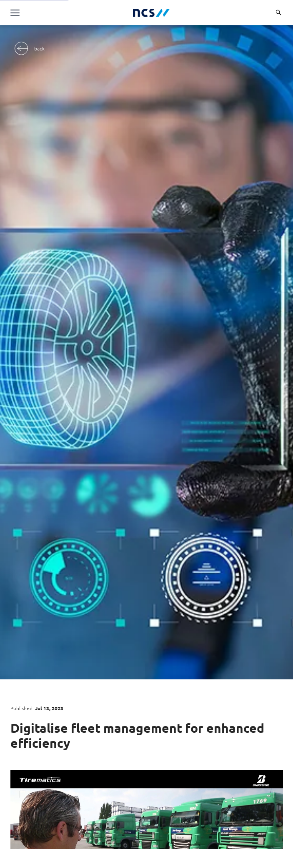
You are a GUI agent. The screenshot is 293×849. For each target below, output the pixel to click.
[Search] (278, 12)
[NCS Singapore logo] (151, 12)
